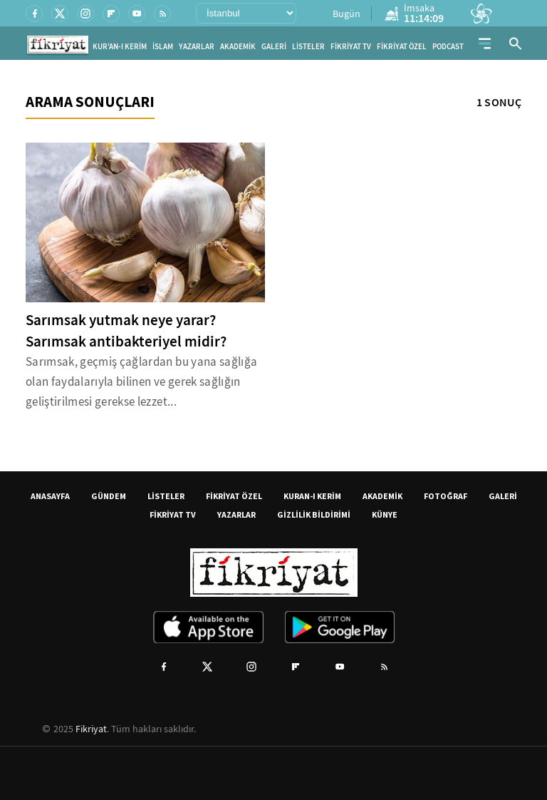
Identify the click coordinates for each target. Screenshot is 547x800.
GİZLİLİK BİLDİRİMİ (313, 514)
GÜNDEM (108, 496)
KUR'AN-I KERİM (120, 46)
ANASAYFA (50, 496)
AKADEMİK (238, 46)
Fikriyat (91, 728)
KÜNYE (384, 514)
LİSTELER (308, 46)
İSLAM (162, 46)
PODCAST (448, 46)
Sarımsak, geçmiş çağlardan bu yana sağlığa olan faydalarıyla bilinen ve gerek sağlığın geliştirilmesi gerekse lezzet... (141, 381)
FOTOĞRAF (445, 496)
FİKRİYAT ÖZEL (402, 46)
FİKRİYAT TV (350, 46)
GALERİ (273, 46)
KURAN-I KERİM (312, 496)
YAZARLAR (196, 46)
